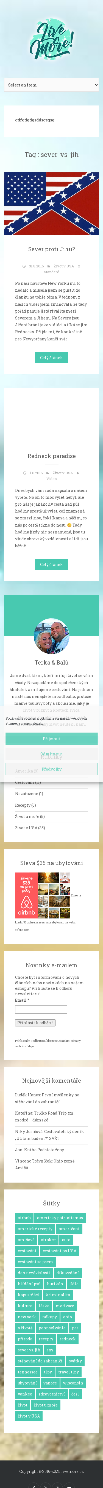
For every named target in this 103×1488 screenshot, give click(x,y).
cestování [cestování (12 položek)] (27, 1250)
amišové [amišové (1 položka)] (26, 1239)
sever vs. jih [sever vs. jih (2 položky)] (29, 1350)
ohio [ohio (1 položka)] (67, 1316)
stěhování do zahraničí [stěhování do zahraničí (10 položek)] (40, 1361)
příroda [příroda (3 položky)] (25, 1338)
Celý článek (51, 357)
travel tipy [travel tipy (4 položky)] (68, 1372)
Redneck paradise (51, 455)
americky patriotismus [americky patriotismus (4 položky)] (60, 1217)
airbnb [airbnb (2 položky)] (24, 1217)
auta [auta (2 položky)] (66, 1239)
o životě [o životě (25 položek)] (25, 1327)
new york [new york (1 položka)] (27, 1316)
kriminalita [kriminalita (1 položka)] (58, 1294)
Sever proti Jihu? (51, 249)
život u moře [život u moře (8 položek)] (46, 1405)
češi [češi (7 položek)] (75, 1394)
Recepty (22, 805)
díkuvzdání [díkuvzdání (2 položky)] (68, 1272)
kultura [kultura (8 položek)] (25, 1305)
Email (22, 1000)
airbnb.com (22, 930)
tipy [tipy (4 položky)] (48, 1372)
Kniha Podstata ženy (44, 1149)
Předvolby (51, 769)
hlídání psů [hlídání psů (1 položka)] (29, 1283)
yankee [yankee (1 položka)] (25, 1394)
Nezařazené (26, 793)
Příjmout (51, 738)
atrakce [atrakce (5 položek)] (48, 1239)
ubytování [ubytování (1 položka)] (27, 1383)
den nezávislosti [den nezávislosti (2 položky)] (34, 1272)
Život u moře (27, 816)
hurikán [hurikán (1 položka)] (55, 1283)
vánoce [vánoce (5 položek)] (50, 1383)
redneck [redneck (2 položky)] (68, 1338)
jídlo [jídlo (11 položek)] (74, 1283)
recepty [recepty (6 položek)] (46, 1338)
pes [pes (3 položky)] (75, 1327)
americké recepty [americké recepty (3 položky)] (35, 1228)
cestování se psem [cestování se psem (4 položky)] (35, 1261)
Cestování (24, 782)
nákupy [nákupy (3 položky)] (49, 1316)
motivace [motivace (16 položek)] (65, 1305)
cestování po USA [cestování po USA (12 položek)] (59, 1250)
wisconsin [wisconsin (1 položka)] (73, 1383)
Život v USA (64, 266)
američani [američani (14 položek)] (69, 1228)
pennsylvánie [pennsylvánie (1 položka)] (52, 1327)
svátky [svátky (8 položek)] (75, 1361)
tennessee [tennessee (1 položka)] (28, 1372)
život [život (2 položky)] (22, 1405)
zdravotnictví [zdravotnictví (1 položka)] (51, 1394)
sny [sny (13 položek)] (50, 1350)
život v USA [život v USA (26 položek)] (29, 1416)
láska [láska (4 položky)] (44, 1305)
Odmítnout (51, 754)
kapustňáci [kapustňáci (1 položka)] (28, 1294)
